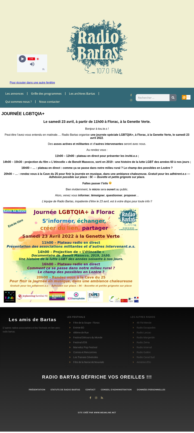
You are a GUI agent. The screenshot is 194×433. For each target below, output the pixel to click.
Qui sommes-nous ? (18, 102)
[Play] (22, 58)
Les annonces (14, 94)
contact (90, 389)
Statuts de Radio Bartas (65, 389)
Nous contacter (49, 102)
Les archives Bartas (82, 94)
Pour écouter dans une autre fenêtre (32, 82)
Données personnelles (151, 389)
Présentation (37, 389)
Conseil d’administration (116, 389)
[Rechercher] (173, 97)
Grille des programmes (46, 94)
